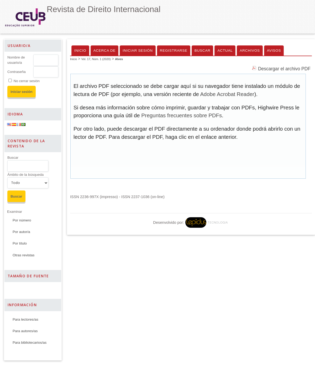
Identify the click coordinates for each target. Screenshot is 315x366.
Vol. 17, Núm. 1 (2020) (96, 59)
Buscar (12, 158)
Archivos (250, 50)
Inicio (80, 50)
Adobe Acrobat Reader (227, 94)
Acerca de (104, 50)
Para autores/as (25, 331)
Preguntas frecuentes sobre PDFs (181, 115)
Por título (20, 243)
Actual (225, 50)
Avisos (274, 50)
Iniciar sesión (138, 50)
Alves (119, 59)
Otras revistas (23, 255)
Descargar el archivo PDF (284, 68)
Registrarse (173, 50)
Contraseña (16, 72)
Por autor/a (21, 232)
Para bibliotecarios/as (29, 342)
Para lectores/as (25, 319)
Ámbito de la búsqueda (25, 175)
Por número (22, 220)
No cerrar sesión (27, 81)
